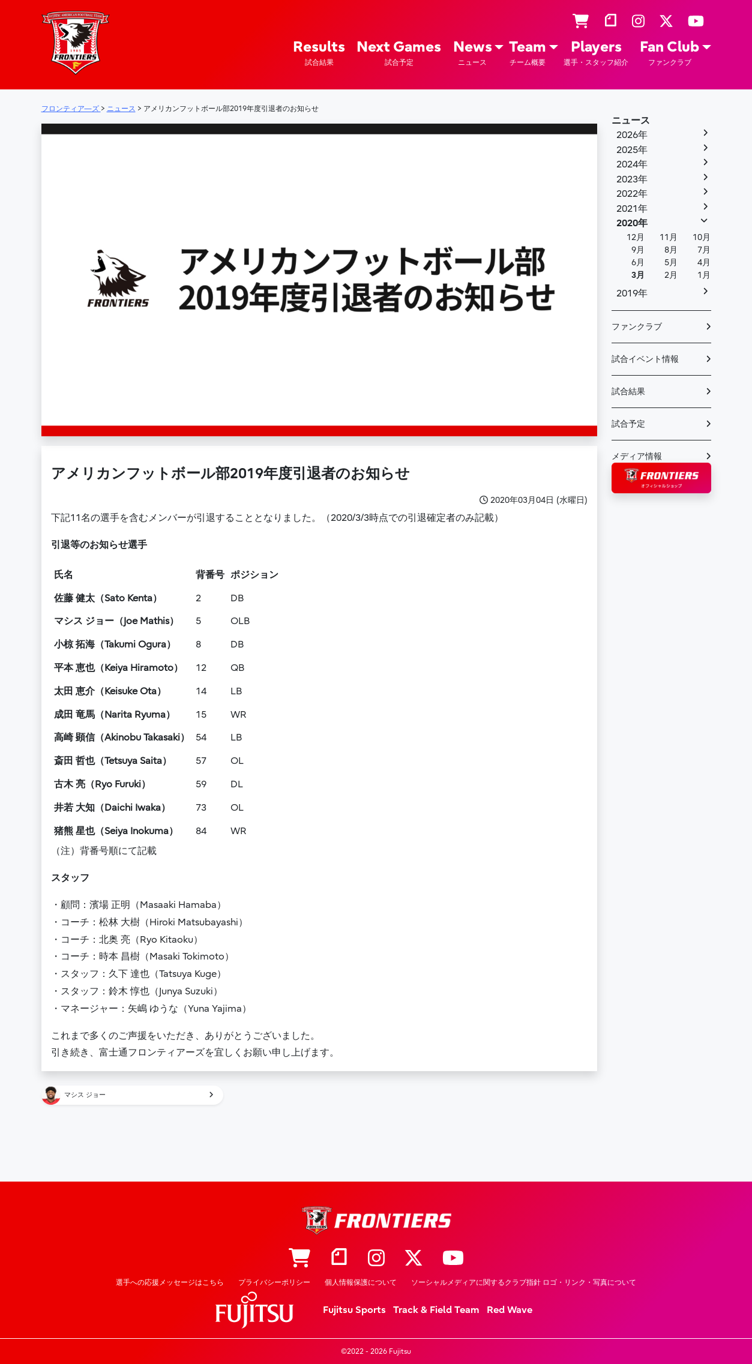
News (472, 53)
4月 (704, 262)
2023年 (632, 179)
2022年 (632, 193)
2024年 (632, 164)
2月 (671, 275)
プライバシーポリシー (274, 1282)
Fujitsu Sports (354, 1310)
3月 (638, 275)
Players (596, 53)
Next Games (398, 53)
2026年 (632, 135)
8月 (671, 250)
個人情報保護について (361, 1282)
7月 (704, 250)
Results (319, 53)
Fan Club (669, 53)
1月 (704, 275)
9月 (638, 250)
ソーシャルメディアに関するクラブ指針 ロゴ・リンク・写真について (523, 1282)
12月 (636, 237)
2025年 (632, 150)
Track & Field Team (436, 1310)
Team (527, 53)
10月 (702, 237)
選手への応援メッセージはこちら (170, 1282)
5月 (671, 262)
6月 (638, 262)
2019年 (632, 293)
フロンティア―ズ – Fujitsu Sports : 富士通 (75, 43)
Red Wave (509, 1310)
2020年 (632, 223)
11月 (669, 237)
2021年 (632, 208)
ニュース (631, 120)
